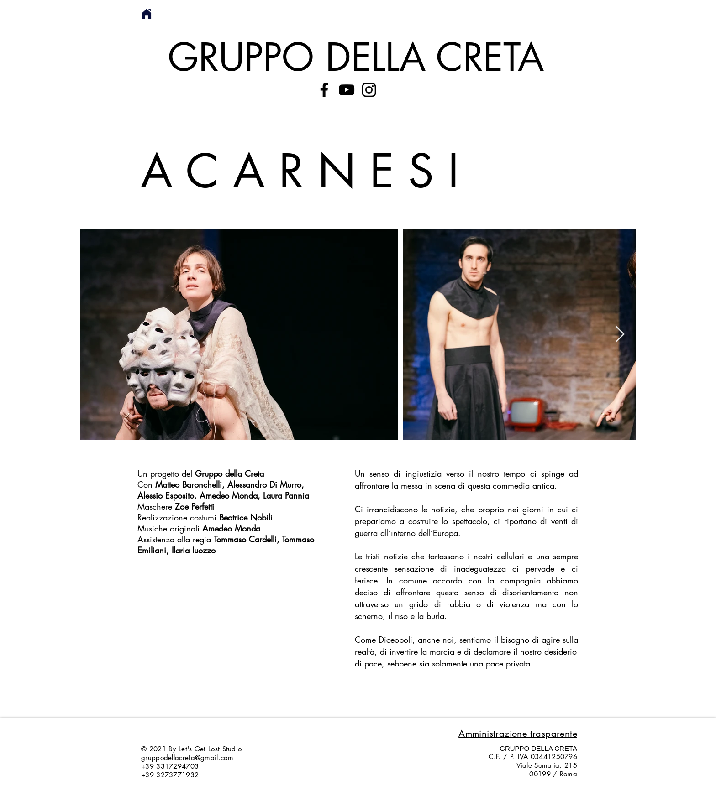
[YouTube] (346, 89)
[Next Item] (620, 334)
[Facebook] (324, 89)
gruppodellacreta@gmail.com (187, 757)
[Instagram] (369, 89)
